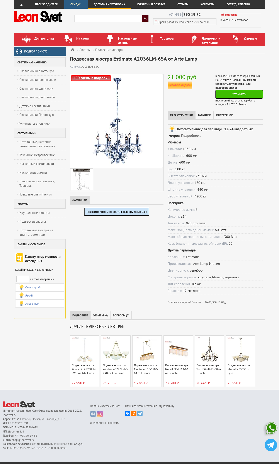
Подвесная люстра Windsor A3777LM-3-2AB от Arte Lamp (115, 369)
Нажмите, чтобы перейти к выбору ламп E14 (117, 211)
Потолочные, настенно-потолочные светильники (37, 144)
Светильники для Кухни (36, 89)
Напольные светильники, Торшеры (37, 183)
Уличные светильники (34, 124)
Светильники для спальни (37, 80)
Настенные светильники (36, 164)
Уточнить (239, 94)
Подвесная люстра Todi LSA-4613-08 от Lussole (208, 369)
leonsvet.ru (9, 415)
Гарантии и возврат (151, 4)
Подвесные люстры (33, 221)
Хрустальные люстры (34, 213)
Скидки (75, 4)
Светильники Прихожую (36, 115)
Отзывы (182, 4)
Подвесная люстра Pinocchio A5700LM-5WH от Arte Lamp (84, 369)
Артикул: (75, 66)
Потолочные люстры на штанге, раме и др (36, 232)
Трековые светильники (35, 194)
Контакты (207, 4)
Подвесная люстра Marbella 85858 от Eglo (239, 369)
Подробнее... (191, 136)
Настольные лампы (33, 172)
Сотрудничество (238, 4)
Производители (46, 4)
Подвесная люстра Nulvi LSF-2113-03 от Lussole (176, 369)
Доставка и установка (109, 4)
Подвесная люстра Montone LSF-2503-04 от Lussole (146, 369)
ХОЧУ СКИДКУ (180, 85)
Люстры (84, 50)
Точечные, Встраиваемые (37, 155)
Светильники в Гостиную (36, 71)
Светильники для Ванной (37, 97)
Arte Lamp (200, 264)
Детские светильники (34, 106)
